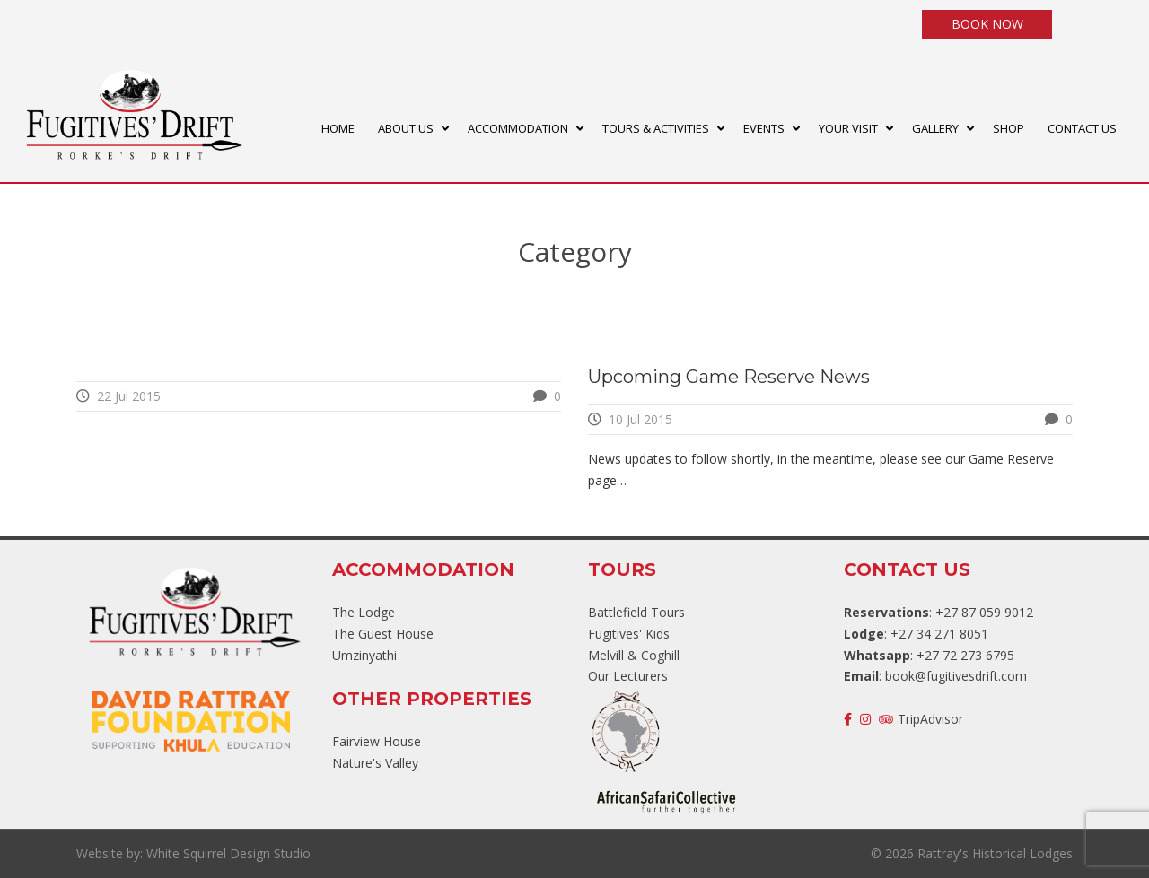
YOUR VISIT (848, 128)
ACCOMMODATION (518, 128)
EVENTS (764, 128)
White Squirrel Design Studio (228, 853)
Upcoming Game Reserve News (729, 376)
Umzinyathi (364, 655)
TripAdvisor (921, 718)
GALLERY (935, 128)
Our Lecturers (628, 675)
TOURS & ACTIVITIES (655, 128)
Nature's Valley (375, 762)
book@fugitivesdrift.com (956, 675)
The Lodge (363, 612)
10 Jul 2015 (640, 419)
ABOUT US (406, 128)
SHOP (1008, 128)
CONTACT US (1082, 128)
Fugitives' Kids (629, 633)
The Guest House (383, 633)
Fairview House (376, 741)
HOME (338, 128)
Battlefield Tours (636, 612)
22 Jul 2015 (129, 395)
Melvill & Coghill (634, 655)
